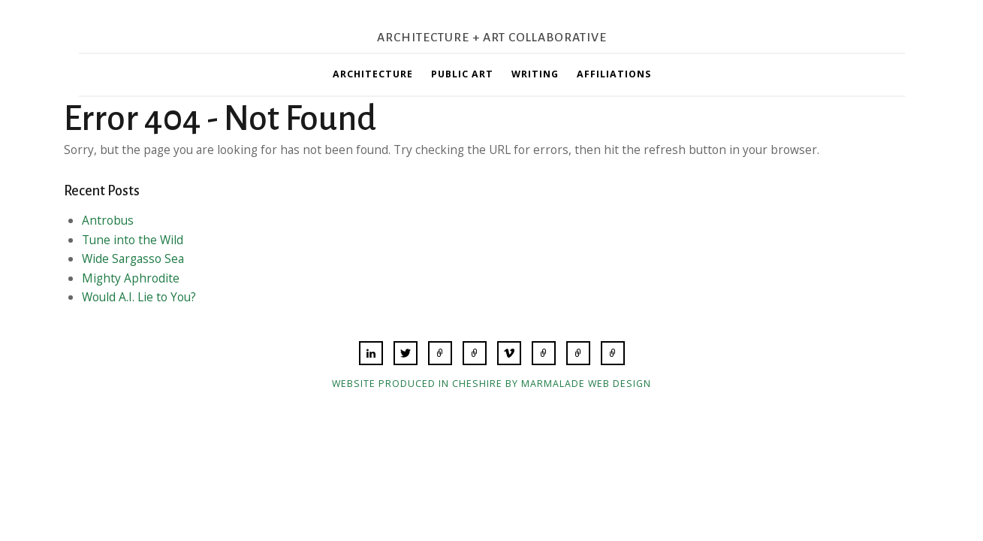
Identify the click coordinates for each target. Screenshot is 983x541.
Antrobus (108, 220)
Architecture (373, 74)
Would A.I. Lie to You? (139, 297)
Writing (535, 74)
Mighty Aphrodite (130, 278)
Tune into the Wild (132, 239)
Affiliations (614, 74)
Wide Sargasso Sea (133, 258)
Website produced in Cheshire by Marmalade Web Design (491, 383)
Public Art (462, 74)
